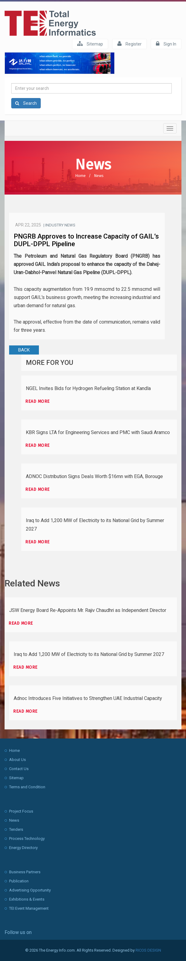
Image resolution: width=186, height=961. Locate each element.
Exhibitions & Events (26, 899)
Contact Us (19, 768)
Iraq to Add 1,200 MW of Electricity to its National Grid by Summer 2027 (89, 654)
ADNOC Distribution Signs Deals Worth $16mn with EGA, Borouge (94, 476)
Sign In (166, 43)
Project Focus (21, 811)
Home (80, 175)
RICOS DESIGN (148, 950)
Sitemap (90, 43)
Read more (37, 401)
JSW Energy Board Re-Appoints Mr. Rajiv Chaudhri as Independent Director (87, 610)
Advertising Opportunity (30, 890)
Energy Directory (23, 847)
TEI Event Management (29, 908)
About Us (17, 759)
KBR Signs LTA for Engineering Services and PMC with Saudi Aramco (98, 432)
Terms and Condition (27, 787)
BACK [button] (24, 350)
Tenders (16, 829)
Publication (19, 881)
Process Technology (27, 838)
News (99, 175)
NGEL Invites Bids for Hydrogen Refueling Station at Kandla (88, 388)
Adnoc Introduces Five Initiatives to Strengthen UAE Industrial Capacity (88, 698)
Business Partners (24, 872)
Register (129, 43)
